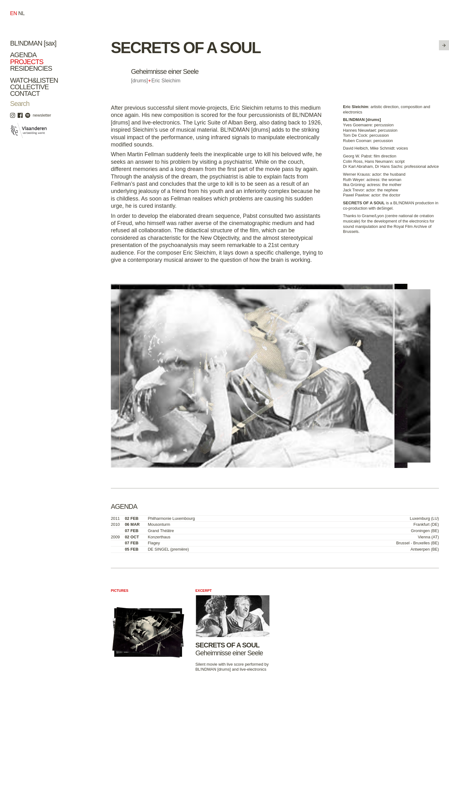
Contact (25, 93)
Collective (29, 87)
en (13, 13)
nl (21, 13)
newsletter (42, 115)
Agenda (23, 55)
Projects (26, 62)
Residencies (31, 68)
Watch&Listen (34, 80)
